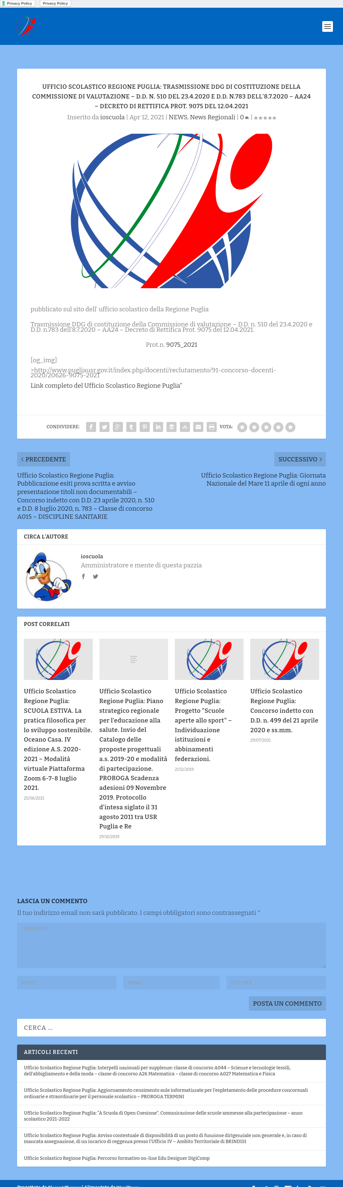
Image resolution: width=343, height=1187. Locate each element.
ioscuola (112, 107)
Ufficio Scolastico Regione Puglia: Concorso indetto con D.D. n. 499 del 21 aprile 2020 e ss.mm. (284, 700)
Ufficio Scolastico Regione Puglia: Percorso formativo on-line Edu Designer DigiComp (117, 1148)
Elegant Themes (64, 1177)
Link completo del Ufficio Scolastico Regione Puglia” (106, 375)
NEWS (178, 107)
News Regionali (212, 107)
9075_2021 (181, 334)
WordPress (128, 1177)
